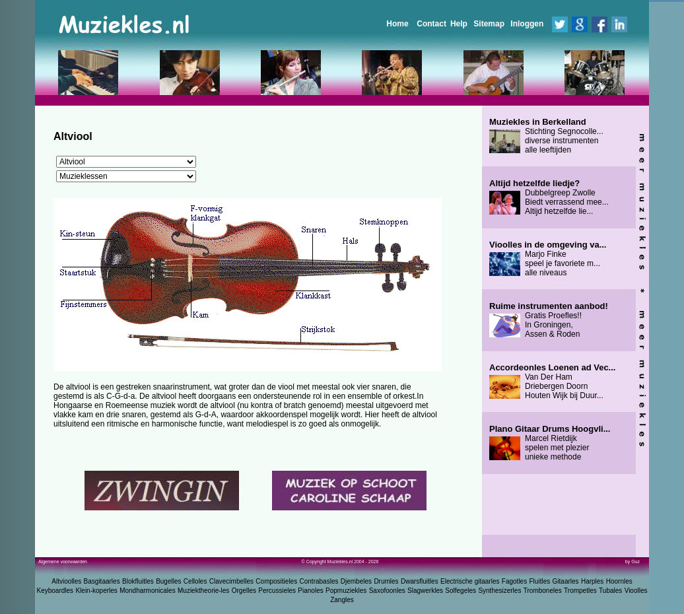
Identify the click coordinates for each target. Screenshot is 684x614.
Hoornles (619, 581)
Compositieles (276, 581)
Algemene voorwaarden (62, 561)
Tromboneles (543, 590)
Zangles (342, 599)
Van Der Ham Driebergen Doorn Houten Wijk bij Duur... (552, 381)
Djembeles (356, 581)
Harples (592, 581)
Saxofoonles (387, 590)
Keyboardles (55, 590)
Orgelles (244, 590)
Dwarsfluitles (419, 581)
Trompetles (580, 590)
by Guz (632, 561)
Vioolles (636, 590)
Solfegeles (460, 590)
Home (397, 23)
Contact (431, 23)
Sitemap (488, 23)
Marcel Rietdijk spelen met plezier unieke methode (549, 443)
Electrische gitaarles (469, 581)
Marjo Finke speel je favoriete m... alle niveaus (547, 258)
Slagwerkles (425, 590)
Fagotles (514, 581)
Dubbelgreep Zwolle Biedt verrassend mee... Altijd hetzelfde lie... (549, 197)
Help (458, 23)
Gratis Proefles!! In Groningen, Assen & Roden (548, 320)
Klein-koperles (96, 590)
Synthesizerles (499, 590)
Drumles (386, 581)
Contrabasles (319, 581)
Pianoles (310, 590)
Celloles (195, 581)
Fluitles (540, 581)
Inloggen (526, 23)
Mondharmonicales (148, 590)
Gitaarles (566, 581)
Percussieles (277, 590)
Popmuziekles (345, 590)
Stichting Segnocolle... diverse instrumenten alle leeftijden (546, 136)
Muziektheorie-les (203, 590)
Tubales (610, 590)
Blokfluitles (138, 581)
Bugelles (168, 581)
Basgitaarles (102, 581)
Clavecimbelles (231, 581)
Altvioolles (66, 581)
